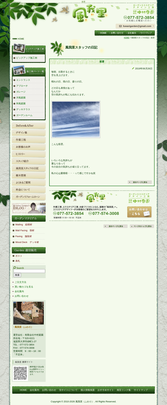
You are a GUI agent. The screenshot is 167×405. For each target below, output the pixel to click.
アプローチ (22, 85)
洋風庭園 (21, 97)
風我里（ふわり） (61, 13)
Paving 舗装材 (23, 236)
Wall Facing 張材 (24, 230)
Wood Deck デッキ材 (27, 242)
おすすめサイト (106, 390)
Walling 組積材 (23, 224)
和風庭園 (21, 103)
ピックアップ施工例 (26, 58)
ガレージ (21, 91)
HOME (126, 38)
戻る (140, 182)
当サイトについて (68, 390)
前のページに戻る (115, 226)
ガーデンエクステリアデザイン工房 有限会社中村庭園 (135, 13)
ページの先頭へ (142, 226)
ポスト (18, 256)
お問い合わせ (22, 296)
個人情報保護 (88, 390)
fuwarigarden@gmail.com (137, 26)
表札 (17, 261)
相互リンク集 (124, 390)
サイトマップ (141, 390)
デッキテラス (23, 109)
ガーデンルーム (24, 115)
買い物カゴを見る (24, 286)
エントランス (23, 80)
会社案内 (19, 291)
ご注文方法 (20, 282)
